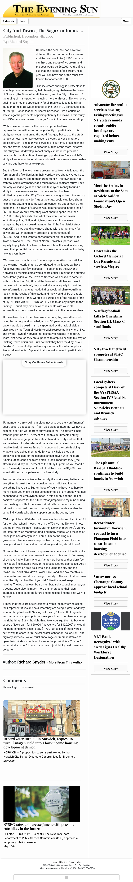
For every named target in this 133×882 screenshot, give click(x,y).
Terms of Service (59, 862)
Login (23, 21)
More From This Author (66, 662)
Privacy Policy (75, 862)
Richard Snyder (31, 662)
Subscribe (8, 21)
